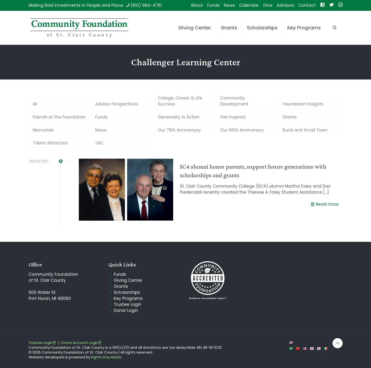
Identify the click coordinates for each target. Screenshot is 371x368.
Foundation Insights (303, 104)
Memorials (43, 130)
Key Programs (128, 298)
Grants (290, 117)
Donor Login (126, 310)
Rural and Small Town (305, 130)
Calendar (249, 5)
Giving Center (128, 280)
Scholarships (127, 292)
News (229, 5)
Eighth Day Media (106, 357)
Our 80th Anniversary (242, 130)
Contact (307, 5)
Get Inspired (232, 117)
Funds (213, 5)
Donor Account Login (81, 342)
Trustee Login (127, 304)
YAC (99, 143)
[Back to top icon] (338, 343)
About (197, 5)
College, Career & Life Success (180, 101)
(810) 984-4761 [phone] (146, 5)
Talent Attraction (50, 143)
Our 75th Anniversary (179, 130)
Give (267, 5)
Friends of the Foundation (59, 117)
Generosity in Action (179, 117)
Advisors (285, 5)
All (35, 104)
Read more (327, 204)
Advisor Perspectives (116, 104)
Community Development (234, 101)
